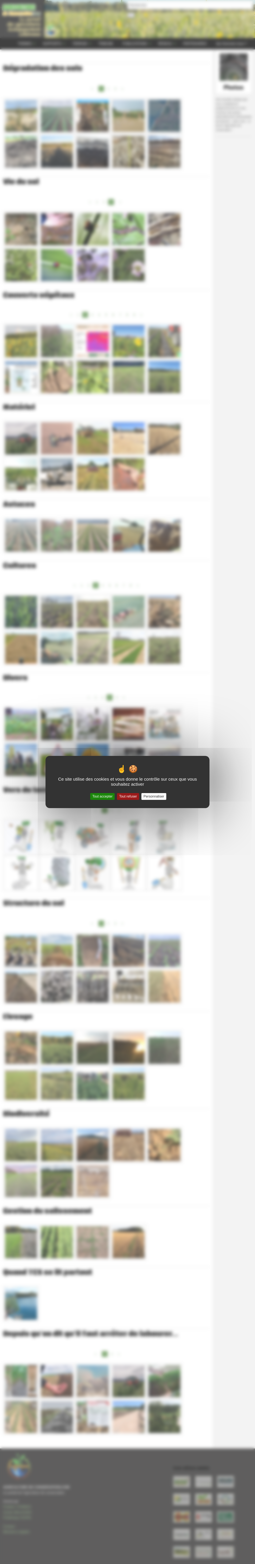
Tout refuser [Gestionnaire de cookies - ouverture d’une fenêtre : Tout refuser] (128, 796)
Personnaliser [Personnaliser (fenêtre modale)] (154, 796)
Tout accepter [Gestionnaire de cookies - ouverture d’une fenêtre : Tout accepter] (102, 796)
